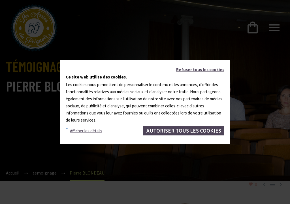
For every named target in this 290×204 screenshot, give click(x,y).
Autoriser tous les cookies (183, 130)
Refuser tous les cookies (200, 69)
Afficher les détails (86, 130)
